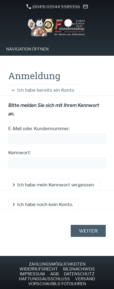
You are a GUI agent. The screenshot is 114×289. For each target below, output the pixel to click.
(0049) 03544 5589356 (53, 6)
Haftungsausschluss (44, 278)
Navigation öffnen (27, 49)
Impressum (32, 274)
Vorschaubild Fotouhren (57, 283)
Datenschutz (79, 274)
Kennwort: (19, 152)
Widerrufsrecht (38, 269)
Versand (85, 278)
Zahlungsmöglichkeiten (57, 264)
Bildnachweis (79, 269)
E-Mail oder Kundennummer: (39, 128)
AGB (54, 274)
